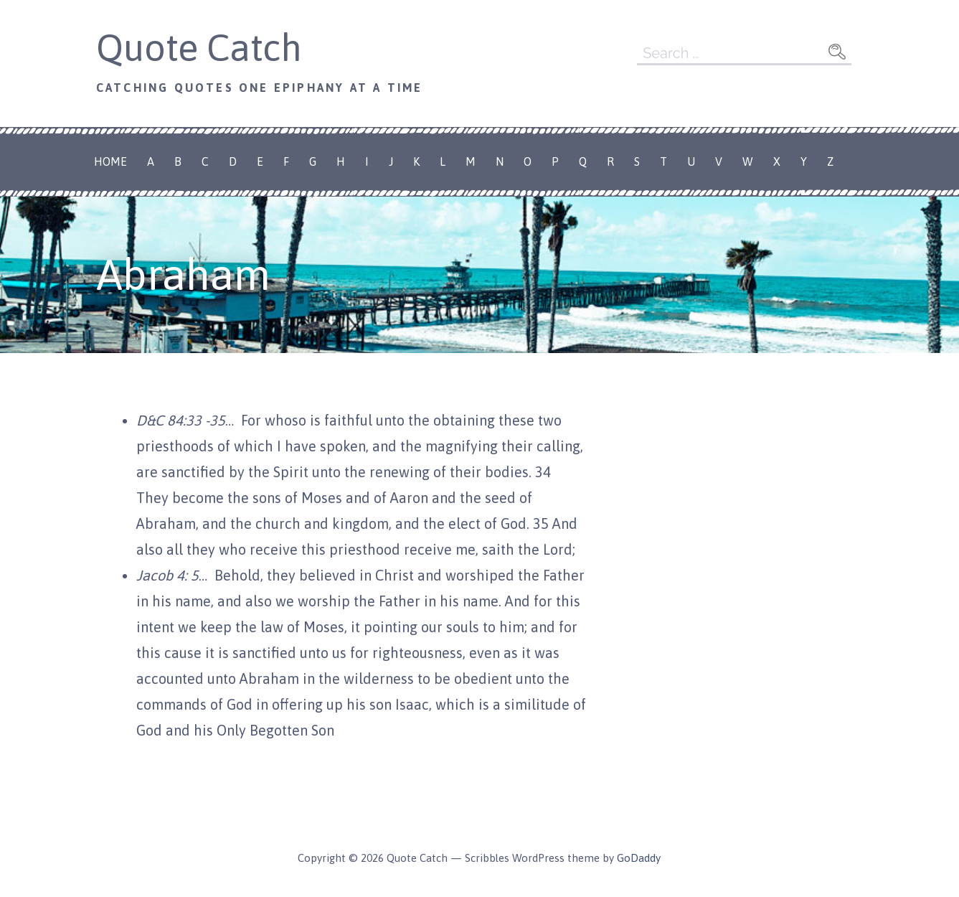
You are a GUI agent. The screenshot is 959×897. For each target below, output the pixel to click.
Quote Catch (199, 47)
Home (110, 161)
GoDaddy (639, 858)
